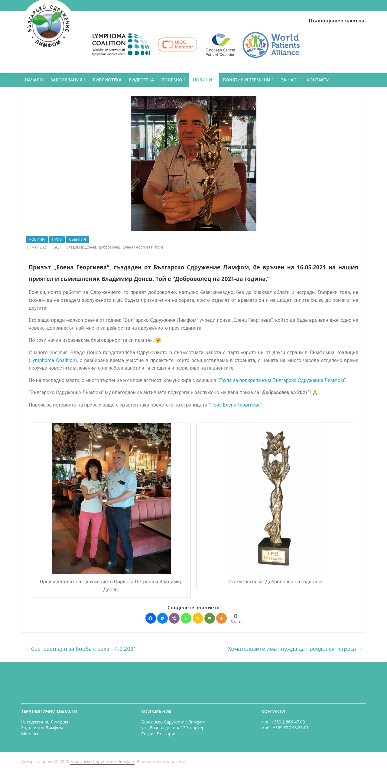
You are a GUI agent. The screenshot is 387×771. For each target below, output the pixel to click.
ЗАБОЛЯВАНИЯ (66, 80)
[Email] (209, 618)
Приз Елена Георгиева (235, 405)
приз (159, 247)
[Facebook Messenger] (162, 618)
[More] (221, 618)
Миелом (29, 733)
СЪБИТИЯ (77, 239)
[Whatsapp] (186, 618)
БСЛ (58, 247)
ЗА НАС (288, 80)
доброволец (109, 247)
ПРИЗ (57, 239)
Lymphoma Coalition (52, 360)
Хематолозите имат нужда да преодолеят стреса (295, 648)
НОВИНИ (202, 80)
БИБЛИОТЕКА (107, 80)
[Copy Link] (198, 618)
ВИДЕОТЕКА (141, 80)
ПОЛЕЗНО (171, 80)
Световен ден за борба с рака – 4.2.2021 (80, 648)
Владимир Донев (81, 247)
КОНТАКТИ (318, 80)
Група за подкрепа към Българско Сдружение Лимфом (281, 380)
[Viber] (174, 618)
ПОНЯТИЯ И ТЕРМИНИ (246, 80)
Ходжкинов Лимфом (42, 727)
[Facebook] (150, 618)
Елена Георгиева (137, 247)
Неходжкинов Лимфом (44, 722)
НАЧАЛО (34, 80)
